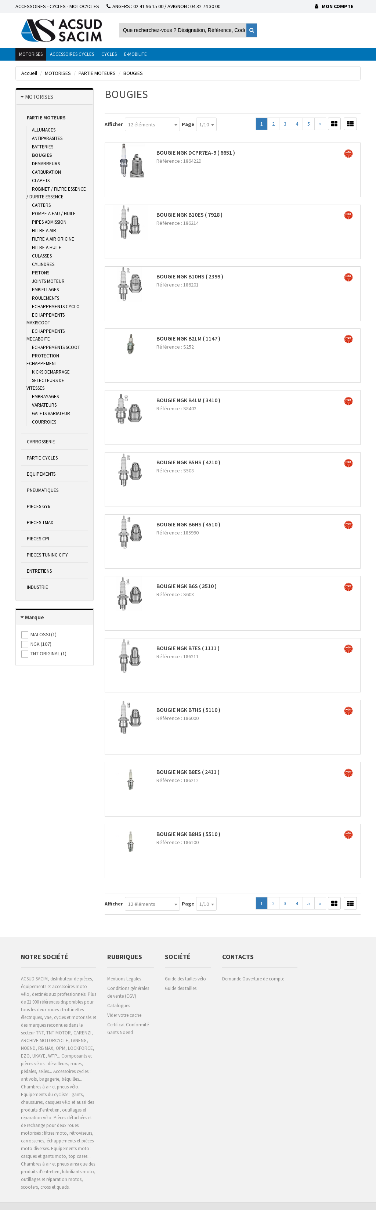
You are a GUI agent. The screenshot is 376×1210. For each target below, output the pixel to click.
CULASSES (42, 256)
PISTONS (40, 273)
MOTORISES (31, 54)
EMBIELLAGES (45, 290)
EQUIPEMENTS (41, 474)
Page (188, 124)
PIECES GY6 (38, 506)
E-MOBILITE (135, 54)
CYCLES (109, 54)
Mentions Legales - (125, 979)
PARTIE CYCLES (42, 458)
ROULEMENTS (45, 298)
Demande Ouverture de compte (253, 979)
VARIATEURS (44, 405)
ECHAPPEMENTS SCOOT (56, 347)
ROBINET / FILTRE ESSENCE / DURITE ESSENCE (56, 193)
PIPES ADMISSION (49, 222)
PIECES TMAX (40, 522)
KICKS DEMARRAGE (51, 372)
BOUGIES (42, 155)
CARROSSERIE (41, 442)
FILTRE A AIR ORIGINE (53, 239)
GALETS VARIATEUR (51, 413)
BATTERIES (42, 147)
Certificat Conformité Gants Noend (128, 1029)
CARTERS (41, 205)
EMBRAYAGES (45, 396)
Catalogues (118, 1005)
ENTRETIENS (39, 571)
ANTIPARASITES (47, 138)
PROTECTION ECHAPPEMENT (42, 360)
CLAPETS (41, 180)
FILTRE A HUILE (46, 247)
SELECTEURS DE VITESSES (45, 384)
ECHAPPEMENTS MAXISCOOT (45, 319)
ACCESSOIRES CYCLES (72, 54)
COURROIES (44, 422)
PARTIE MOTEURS (46, 118)
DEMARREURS (46, 164)
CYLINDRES (43, 264)
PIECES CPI (38, 539)
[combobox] (152, 124)
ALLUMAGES (43, 130)
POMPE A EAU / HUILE (54, 213)
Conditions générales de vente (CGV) (128, 992)
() (43, 634)
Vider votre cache (124, 1015)
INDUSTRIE (37, 587)
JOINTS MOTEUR (48, 281)
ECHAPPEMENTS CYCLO (56, 306)
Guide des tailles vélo (185, 979)
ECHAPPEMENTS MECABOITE (45, 335)
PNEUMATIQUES (42, 490)
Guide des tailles (180, 988)
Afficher (114, 124)
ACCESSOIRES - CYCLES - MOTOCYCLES (57, 6)
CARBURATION (46, 172)
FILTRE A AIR (44, 230)
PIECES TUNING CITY (47, 555)
